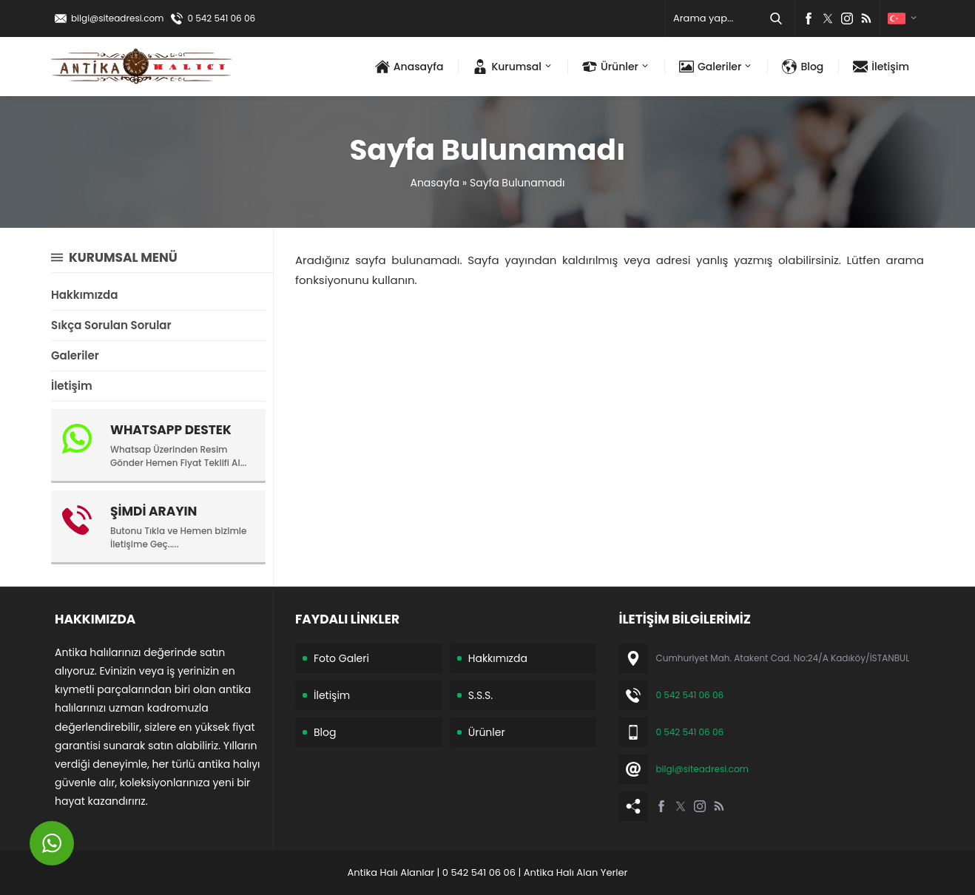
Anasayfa (434, 182)
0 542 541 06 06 (221, 18)
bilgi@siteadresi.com (117, 18)
